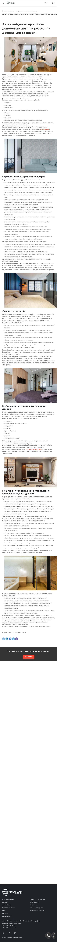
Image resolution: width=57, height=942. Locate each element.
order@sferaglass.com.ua (11, 923)
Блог (3, 910)
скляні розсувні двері (34, 449)
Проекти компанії (8, 908)
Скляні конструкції (36, 908)
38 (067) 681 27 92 (8, 927)
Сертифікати (6, 905)
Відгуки (5, 913)
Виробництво (34, 902)
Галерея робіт (6, 916)
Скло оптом (34, 905)
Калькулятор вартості (37, 910)
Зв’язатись (28, 656)
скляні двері (44, 129)
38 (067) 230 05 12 (8, 925)
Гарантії (5, 902)
